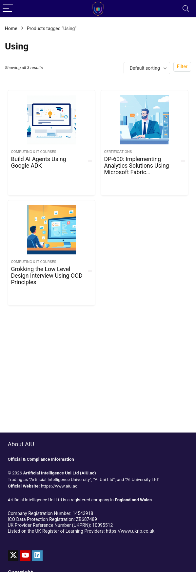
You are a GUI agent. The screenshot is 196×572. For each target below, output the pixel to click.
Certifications (118, 152)
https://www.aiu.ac (59, 486)
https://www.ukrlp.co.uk (130, 531)
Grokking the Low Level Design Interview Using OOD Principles (47, 276)
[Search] (186, 8)
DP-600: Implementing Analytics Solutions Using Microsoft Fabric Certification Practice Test (137, 169)
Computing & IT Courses (33, 152)
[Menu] (8, 8)
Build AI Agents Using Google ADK (38, 162)
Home (11, 28)
